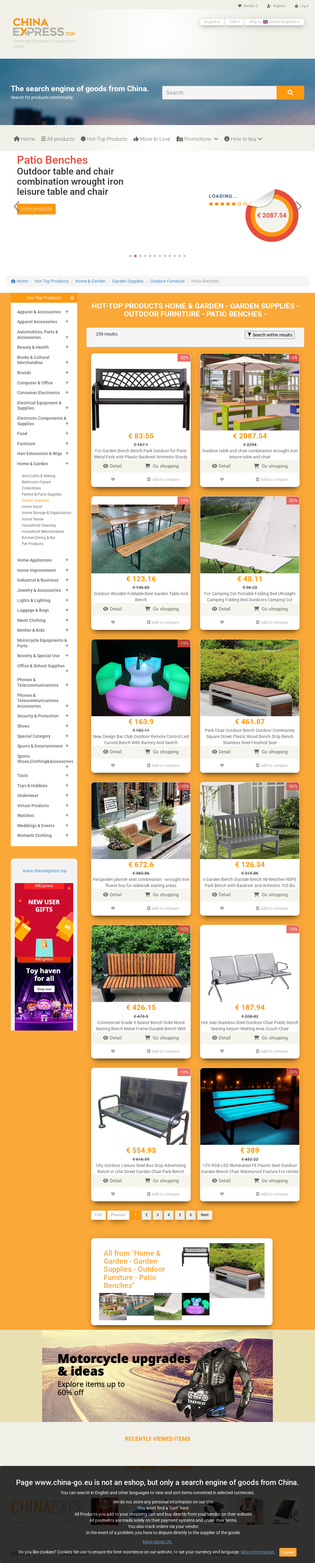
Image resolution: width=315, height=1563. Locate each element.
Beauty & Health (33, 347)
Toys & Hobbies (32, 785)
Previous (118, 1204)
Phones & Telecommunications (37, 682)
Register (276, 6)
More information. (258, 1551)
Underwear (27, 795)
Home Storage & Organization (46, 513)
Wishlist (248, 6)
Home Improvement (36, 570)
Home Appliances (34, 560)
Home (24, 139)
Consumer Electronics (38, 392)
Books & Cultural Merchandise (33, 360)
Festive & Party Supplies (42, 494)
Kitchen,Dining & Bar (38, 538)
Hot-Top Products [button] (44, 297)
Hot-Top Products (104, 139)
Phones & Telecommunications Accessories (37, 701)
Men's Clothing (31, 620)
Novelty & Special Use (38, 655)
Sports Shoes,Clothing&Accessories (45, 759)
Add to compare (163, 478)
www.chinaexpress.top (45, 870)
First (98, 1204)
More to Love (152, 139)
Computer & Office (35, 382)
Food (22, 433)
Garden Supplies (127, 281)
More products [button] (36, 219)
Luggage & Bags (33, 610)
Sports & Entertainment (40, 746)
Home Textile (32, 519)
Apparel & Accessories (39, 311)
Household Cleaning (39, 525)
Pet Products (32, 544)
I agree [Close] (287, 1552)
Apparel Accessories (37, 321)
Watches (25, 815)
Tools (22, 775)
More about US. (157, 1541)
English (212, 22)
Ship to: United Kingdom (274, 22)
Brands (24, 372)
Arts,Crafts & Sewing (38, 476)
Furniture (26, 443)
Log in (302, 6)
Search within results (269, 334)
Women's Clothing (34, 835)
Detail (112, 466)
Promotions (197, 139)
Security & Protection (37, 715)
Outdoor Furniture (167, 281)
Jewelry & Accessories (39, 590)
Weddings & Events (35, 825)
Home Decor (32, 507)
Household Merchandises (43, 531)
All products (57, 139)
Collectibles (31, 488)
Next (205, 1204)
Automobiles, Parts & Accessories (37, 334)
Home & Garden (90, 281)
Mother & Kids (31, 630)
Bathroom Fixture (36, 482)
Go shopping (162, 466)
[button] (298, 206)
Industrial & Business (37, 580)
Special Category (33, 736)
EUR (235, 22)
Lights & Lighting (33, 600)
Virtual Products (33, 805)
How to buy (243, 139)
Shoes (23, 726)
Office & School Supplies (41, 665)
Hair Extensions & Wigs (39, 453)
